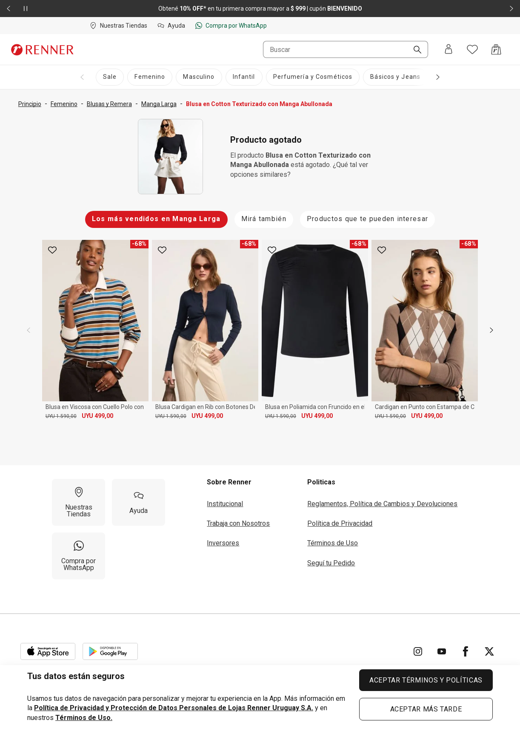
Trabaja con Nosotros (238, 523)
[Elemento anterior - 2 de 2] (8, 8)
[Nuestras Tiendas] (78, 502)
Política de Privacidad (339, 523)
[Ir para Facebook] (465, 651)
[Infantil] (244, 77)
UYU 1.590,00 (61, 416)
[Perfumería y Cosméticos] (313, 77)
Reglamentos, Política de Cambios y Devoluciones (382, 504)
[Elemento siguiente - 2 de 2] (511, 8)
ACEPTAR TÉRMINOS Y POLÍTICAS (426, 680)
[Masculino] (199, 77)
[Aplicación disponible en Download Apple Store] (48, 651)
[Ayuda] (138, 502)
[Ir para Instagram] (418, 651)
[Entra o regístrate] (448, 49)
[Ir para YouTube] (441, 651)
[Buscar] (414, 50)
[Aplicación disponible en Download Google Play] (110, 651)
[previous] (28, 330)
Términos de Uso (332, 543)
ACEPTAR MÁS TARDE (426, 709)
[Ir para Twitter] (489, 651)
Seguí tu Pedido (331, 563)
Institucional (225, 504)
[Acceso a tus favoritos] (472, 49)
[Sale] (110, 77)
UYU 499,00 (97, 415)
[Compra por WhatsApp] (78, 556)
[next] (491, 330)
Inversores (223, 543)
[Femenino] (149, 77)
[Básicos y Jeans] (395, 77)
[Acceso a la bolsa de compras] (496, 49)
